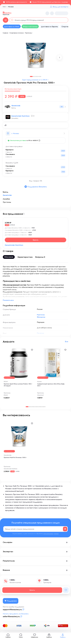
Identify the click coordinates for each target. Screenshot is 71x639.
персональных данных (51, 533)
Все (66, 341)
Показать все (8, 300)
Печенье (40, 333)
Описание (8, 257)
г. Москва (15, 133)
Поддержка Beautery (35, 186)
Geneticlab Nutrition (20, 116)
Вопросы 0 (40, 257)
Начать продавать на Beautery (15, 614)
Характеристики (25, 257)
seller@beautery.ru (11, 616)
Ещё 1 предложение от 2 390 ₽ (34, 80)
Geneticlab (15, 106)
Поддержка (11, 601)
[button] (59, 57)
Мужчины (41, 315)
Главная (5, 33)
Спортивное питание (16, 33)
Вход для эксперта (60, 7)
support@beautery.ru (12, 609)
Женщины (41, 317)
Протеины (28, 33)
